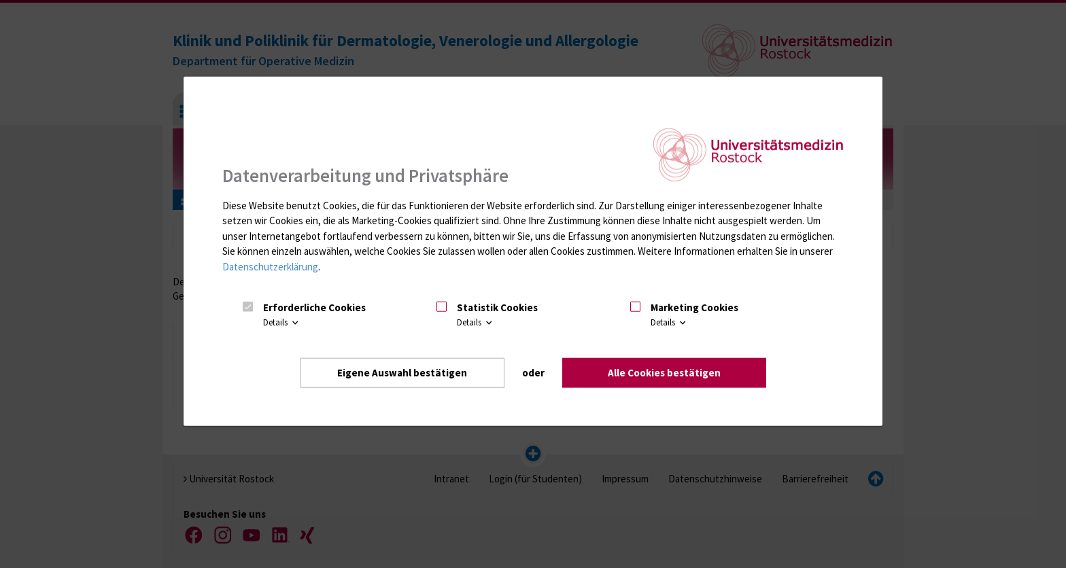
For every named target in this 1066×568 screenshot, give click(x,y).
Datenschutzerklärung (270, 266)
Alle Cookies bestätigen (664, 372)
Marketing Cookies (694, 307)
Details (281, 322)
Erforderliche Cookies (314, 307)
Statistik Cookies (497, 307)
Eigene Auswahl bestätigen (402, 372)
